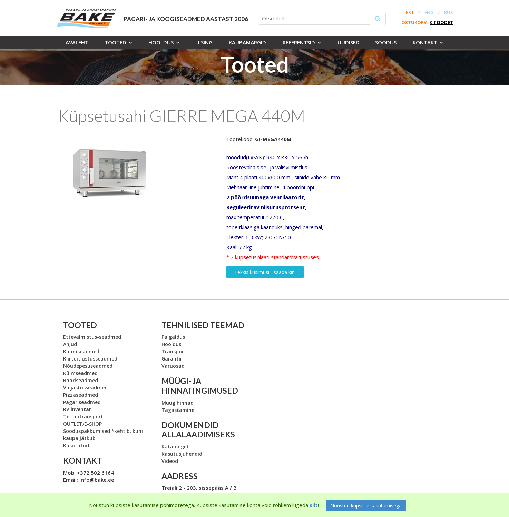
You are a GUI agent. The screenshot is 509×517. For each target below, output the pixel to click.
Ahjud (70, 344)
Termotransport (83, 416)
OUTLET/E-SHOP (82, 423)
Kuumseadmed (81, 351)
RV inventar (77, 409)
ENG (429, 12)
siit (314, 504)
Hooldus (161, 42)
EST (410, 12)
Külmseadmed (80, 373)
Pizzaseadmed (80, 395)
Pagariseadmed (82, 402)
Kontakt (425, 42)
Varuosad (173, 366)
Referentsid (299, 42)
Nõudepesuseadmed (87, 366)
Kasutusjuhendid (181, 453)
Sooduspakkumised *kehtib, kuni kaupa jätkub (103, 435)
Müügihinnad (177, 402)
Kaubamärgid (247, 42)
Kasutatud (76, 445)
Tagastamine (177, 410)
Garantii (171, 358)
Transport (173, 351)
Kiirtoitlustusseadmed (90, 358)
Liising (204, 42)
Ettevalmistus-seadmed (92, 337)
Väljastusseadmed (85, 387)
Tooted (115, 42)
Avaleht (77, 42)
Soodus (386, 42)
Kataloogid (174, 446)
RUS (448, 12)
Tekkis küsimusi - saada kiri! (265, 272)
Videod (169, 461)
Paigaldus (173, 337)
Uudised (348, 42)
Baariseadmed (80, 380)
